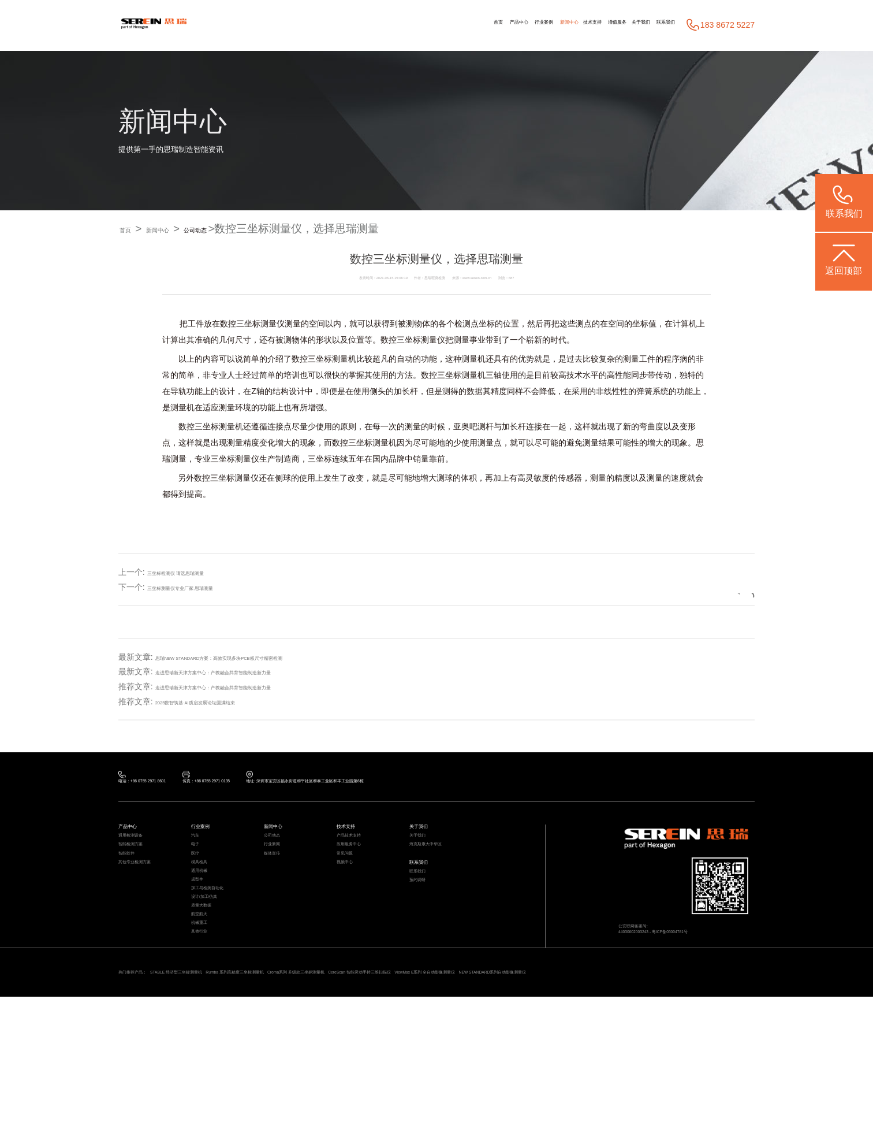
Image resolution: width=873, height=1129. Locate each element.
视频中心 (352, 905)
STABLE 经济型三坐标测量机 (226, 1087)
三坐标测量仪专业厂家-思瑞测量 (205, 587)
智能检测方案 (140, 873)
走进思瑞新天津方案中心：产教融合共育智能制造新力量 (256, 672)
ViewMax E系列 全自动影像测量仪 (690, 1087)
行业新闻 (279, 873)
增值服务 (572, 24)
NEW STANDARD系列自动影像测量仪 (188, 1101)
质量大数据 (210, 987)
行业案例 (444, 24)
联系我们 (657, 24)
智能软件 (133, 889)
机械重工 (206, 1020)
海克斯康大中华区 (439, 873)
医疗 (198, 889)
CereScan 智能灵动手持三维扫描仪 (567, 1087)
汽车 (198, 856)
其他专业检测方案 (148, 905)
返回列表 (713, 587)
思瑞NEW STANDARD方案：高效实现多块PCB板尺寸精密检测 (269, 657)
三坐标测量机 (332, 359)
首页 (366, 24)
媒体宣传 (279, 889)
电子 (198, 873)
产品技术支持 (359, 856)
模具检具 (206, 905)
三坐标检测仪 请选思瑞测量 (197, 572)
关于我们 (614, 24)
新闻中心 (487, 24)
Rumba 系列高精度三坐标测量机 (335, 1087)
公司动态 (242, 229)
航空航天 (206, 1004)
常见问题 (352, 889)
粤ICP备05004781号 (714, 959)
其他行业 (206, 1037)
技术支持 (529, 24)
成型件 (202, 938)
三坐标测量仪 (260, 324)
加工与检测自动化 (221, 955)
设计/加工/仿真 (215, 971)
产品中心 (401, 24)
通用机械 (206, 922)
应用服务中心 (359, 873)
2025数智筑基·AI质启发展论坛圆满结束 (226, 702)
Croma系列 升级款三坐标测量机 (449, 1087)
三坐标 (449, 375)
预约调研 (424, 932)
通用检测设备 (140, 856)
